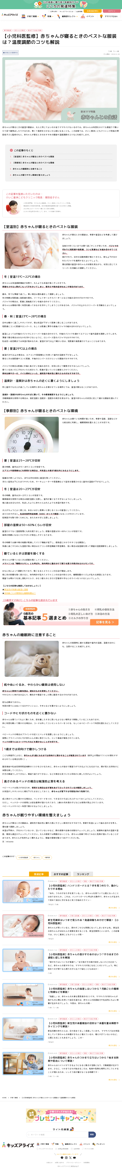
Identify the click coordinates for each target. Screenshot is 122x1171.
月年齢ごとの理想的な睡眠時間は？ (20, 593)
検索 (92, 1134)
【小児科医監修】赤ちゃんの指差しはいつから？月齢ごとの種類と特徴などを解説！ (83, 990)
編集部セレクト (69, 1144)
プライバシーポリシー (73, 1162)
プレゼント (98, 1144)
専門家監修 (7, 30)
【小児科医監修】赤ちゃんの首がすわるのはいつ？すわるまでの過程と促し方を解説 (83, 956)
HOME (4, 1098)
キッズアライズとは (66, 11)
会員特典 (78, 11)
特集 (85, 881)
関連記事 (39, 874)
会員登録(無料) (93, 11)
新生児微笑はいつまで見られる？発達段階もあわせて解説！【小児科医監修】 (83, 921)
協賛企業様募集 (62, 1149)
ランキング (83, 874)
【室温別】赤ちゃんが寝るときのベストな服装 (33, 156)
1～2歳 (116, 51)
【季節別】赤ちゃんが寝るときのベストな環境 (33, 162)
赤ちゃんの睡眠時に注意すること (27, 169)
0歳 (110, 51)
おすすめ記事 (61, 874)
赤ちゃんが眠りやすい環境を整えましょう (31, 175)
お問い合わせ (59, 1162)
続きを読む (113, 908)
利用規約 (87, 1162)
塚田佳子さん (52, 197)
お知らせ (50, 1162)
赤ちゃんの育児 (19, 30)
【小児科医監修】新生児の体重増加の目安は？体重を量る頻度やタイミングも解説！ (83, 1024)
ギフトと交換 (88, 1149)
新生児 (50, 904)
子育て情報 (14, 1098)
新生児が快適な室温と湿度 (16, 589)
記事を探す (52, 11)
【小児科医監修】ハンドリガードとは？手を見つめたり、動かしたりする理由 (83, 887)
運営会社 (75, 1166)
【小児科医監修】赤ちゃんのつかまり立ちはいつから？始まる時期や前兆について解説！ (83, 1059)
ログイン (111, 11)
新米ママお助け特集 (35, 30)
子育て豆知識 (74, 916)
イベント (84, 1144)
